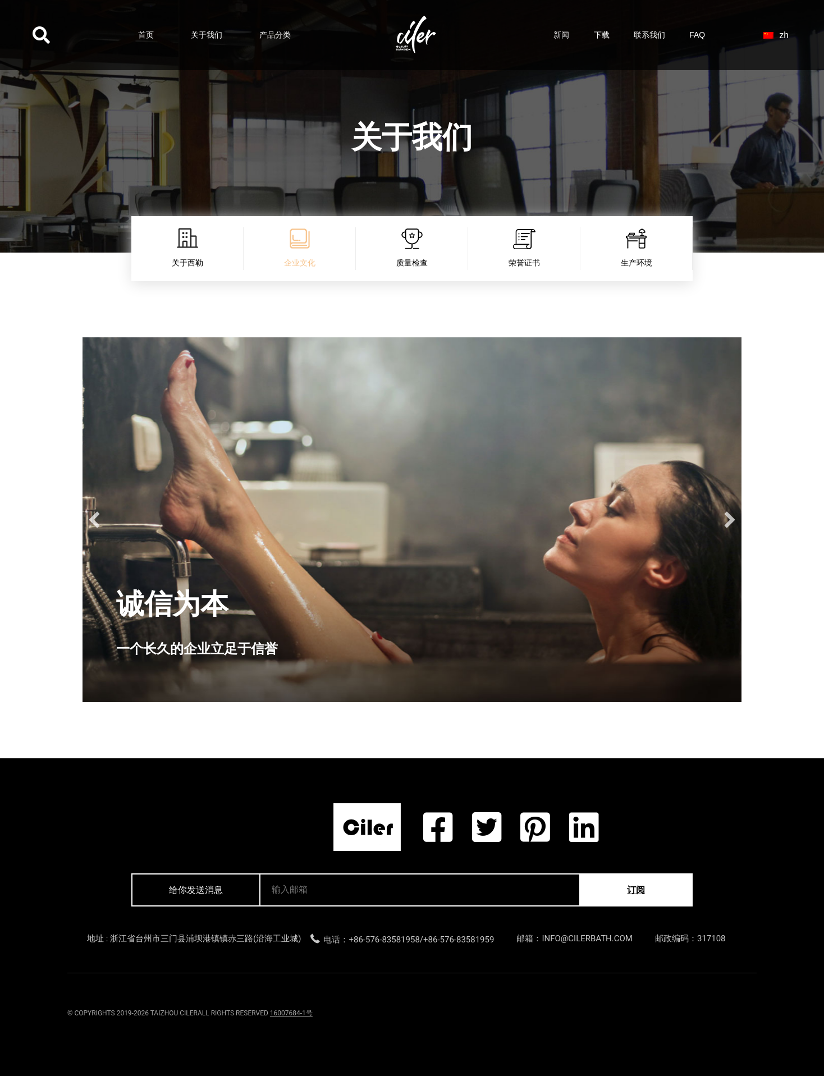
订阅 (636, 890)
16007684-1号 (291, 1013)
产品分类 (275, 34)
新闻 (561, 34)
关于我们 (206, 34)
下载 (602, 34)
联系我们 (649, 34)
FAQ (697, 34)
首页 (146, 34)
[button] (94, 520)
